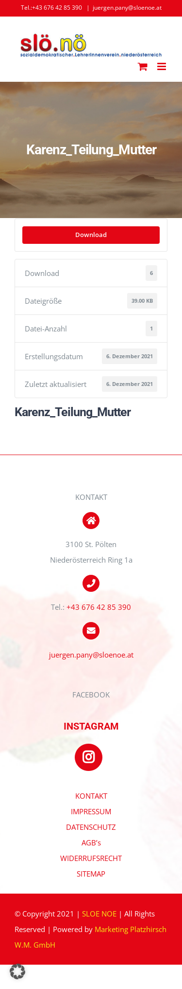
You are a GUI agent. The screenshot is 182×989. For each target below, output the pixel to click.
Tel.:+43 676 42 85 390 (51, 7)
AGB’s (91, 842)
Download (91, 234)
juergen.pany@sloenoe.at (127, 7)
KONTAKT (91, 796)
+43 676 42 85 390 (98, 607)
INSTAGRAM (91, 726)
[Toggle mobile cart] (143, 66)
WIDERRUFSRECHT (91, 858)
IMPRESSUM (91, 811)
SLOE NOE (99, 913)
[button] (17, 971)
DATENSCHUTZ (91, 827)
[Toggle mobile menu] (162, 66)
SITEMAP (91, 874)
